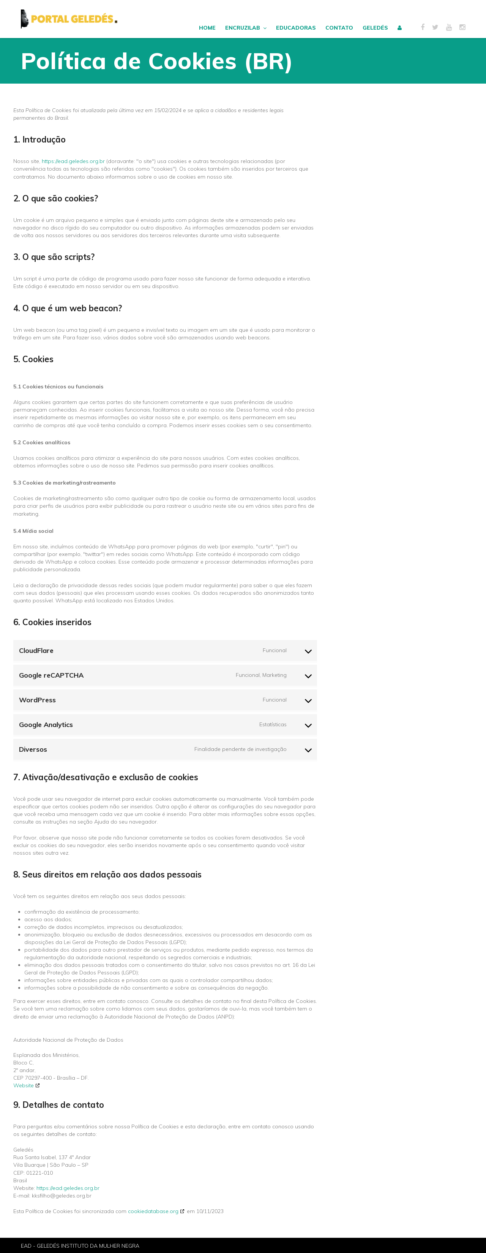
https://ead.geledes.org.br (73, 161)
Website (23, 1085)
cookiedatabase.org (153, 1211)
